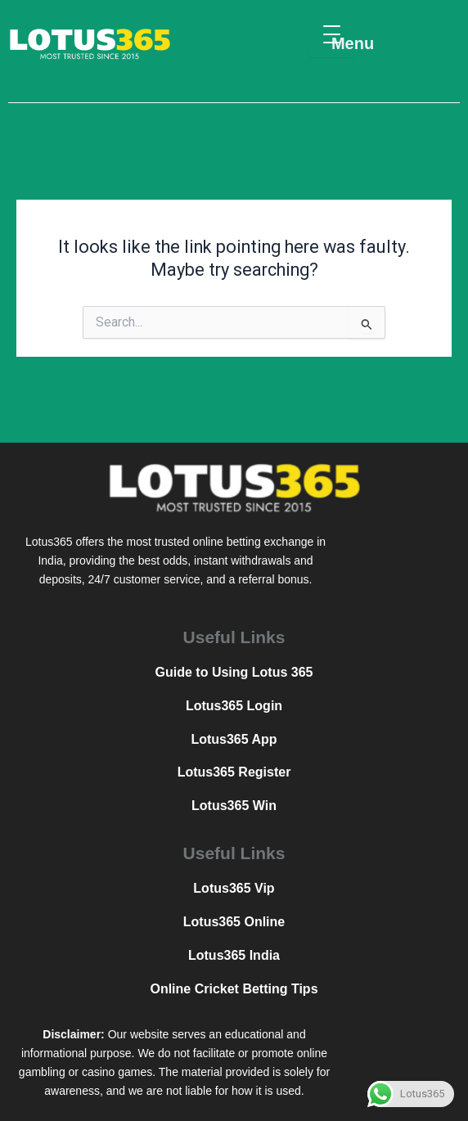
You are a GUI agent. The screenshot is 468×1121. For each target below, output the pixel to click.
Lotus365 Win (234, 806)
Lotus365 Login (234, 706)
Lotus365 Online (234, 922)
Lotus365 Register (234, 772)
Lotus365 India (234, 955)
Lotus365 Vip (233, 888)
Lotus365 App (234, 739)
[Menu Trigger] (331, 34)
